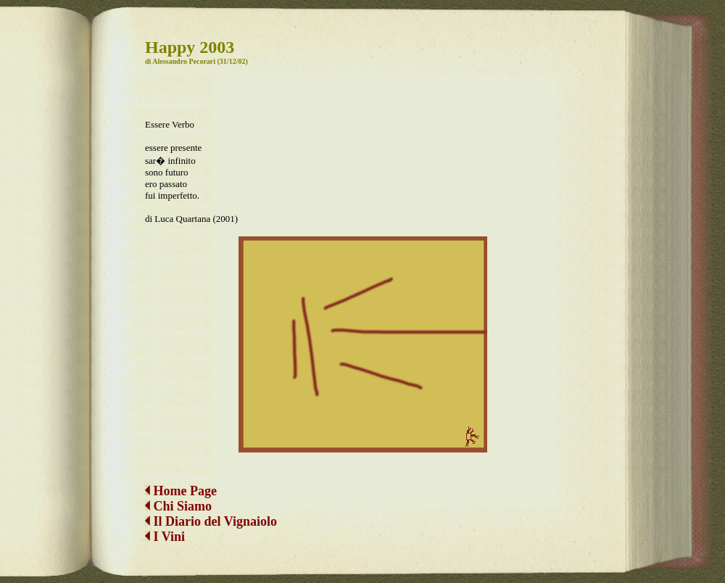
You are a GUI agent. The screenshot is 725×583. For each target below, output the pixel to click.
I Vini (165, 536)
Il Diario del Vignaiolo (211, 521)
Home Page (181, 491)
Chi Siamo (183, 506)
